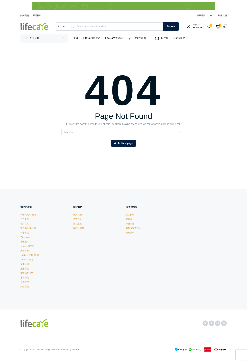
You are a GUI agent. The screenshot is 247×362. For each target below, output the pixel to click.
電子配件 (24, 242)
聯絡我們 (222, 15)
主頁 (75, 38)
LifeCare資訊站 (114, 38)
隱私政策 (77, 224)
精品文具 (24, 224)
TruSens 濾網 (26, 260)
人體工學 (24, 251)
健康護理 (24, 282)
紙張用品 (24, 269)
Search (171, 26)
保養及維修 (137, 38)
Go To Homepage (123, 143)
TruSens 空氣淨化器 (29, 255)
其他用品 (24, 287)
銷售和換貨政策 (133, 228)
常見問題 (130, 224)
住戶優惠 (24, 219)
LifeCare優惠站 (91, 38)
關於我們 (24, 15)
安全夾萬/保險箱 (28, 215)
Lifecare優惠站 (27, 246)
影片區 (161, 38)
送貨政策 (77, 219)
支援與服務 (179, 38)
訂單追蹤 (201, 15)
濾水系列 (24, 264)
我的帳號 (37, 15)
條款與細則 (78, 228)
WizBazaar (25, 237)
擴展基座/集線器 (28, 228)
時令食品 (24, 233)
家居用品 (24, 278)
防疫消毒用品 (26, 273)
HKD (212, 15)
